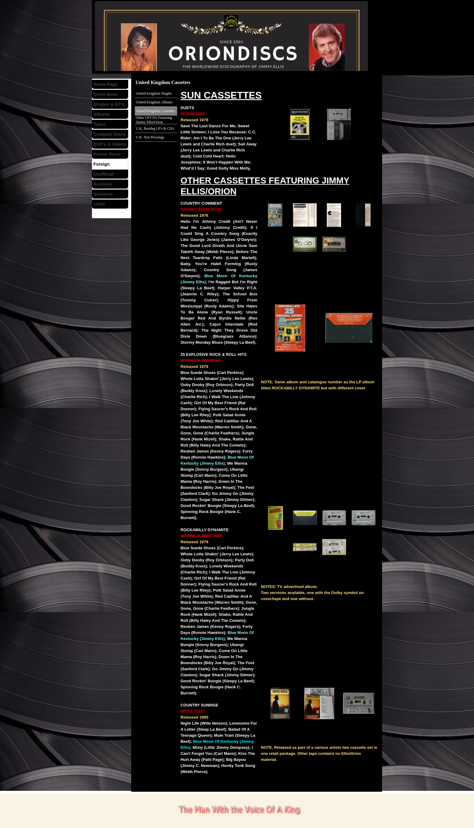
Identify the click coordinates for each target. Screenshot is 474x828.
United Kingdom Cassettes (155, 111)
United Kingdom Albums (154, 102)
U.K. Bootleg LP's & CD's (155, 128)
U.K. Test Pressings (150, 137)
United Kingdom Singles (154, 93)
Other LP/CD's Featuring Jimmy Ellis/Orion (154, 119)
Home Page (105, 84)
